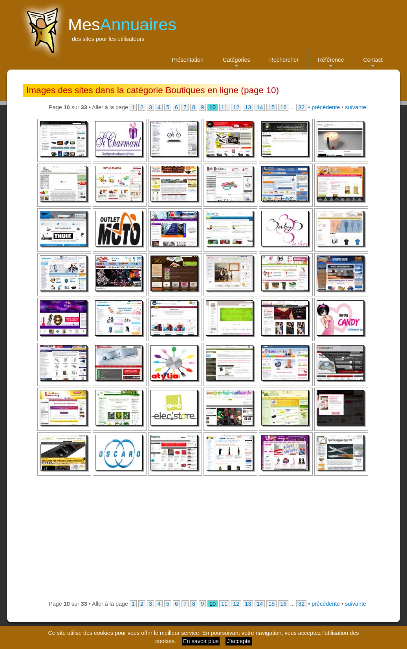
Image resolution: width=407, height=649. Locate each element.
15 (271, 107)
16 (283, 107)
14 (260, 107)
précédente (326, 107)
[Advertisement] (205, 538)
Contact (373, 63)
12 (236, 107)
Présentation (188, 60)
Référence (331, 63)
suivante (355, 107)
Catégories (236, 63)
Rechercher (284, 60)
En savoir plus (200, 641)
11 (224, 107)
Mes (122, 24)
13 (248, 107)
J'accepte (238, 641)
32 (301, 107)
